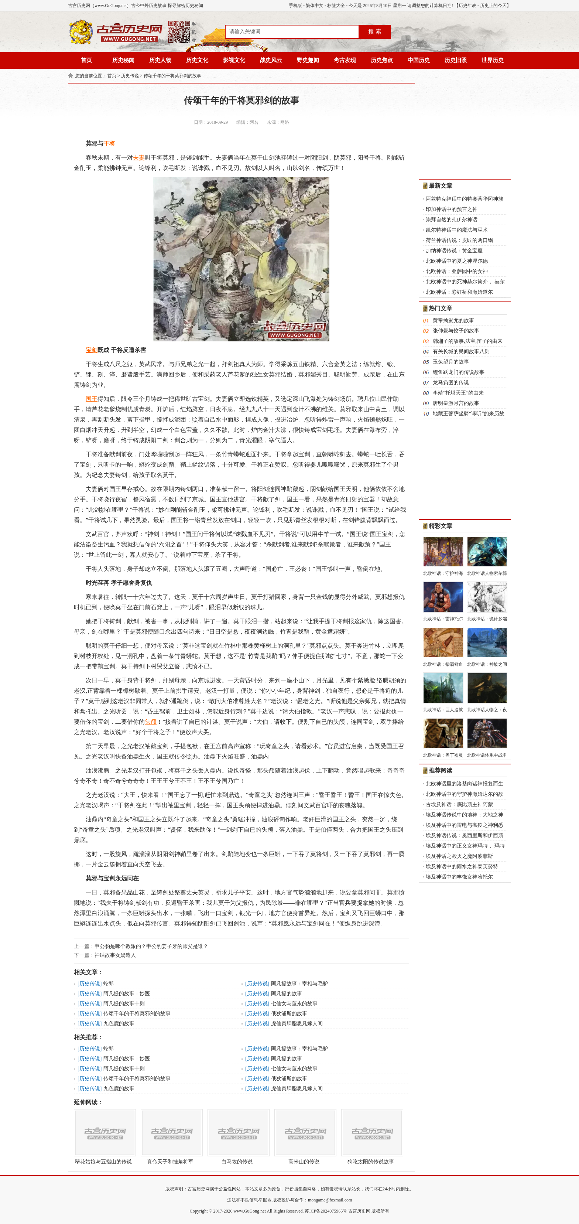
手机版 (295, 5)
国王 (91, 399)
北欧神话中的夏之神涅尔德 (457, 261)
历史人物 (160, 60)
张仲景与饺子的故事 (456, 331)
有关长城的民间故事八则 (461, 351)
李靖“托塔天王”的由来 (458, 393)
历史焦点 (382, 60)
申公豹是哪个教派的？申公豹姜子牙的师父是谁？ (151, 946)
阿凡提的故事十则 (124, 1003)
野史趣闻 (308, 60)
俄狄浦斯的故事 (289, 1013)
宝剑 (91, 350)
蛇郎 (108, 983)
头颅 (151, 722)
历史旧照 (456, 60)
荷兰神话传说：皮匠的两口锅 (459, 240)
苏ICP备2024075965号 (326, 1211)
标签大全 (336, 5)
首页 (86, 60)
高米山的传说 (303, 1137)
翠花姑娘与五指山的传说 (103, 1137)
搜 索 (374, 31)
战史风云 (271, 60)
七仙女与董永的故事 (294, 1003)
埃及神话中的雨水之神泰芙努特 (462, 866)
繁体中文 (314, 5)
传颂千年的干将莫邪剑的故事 (172, 75)
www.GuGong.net (250, 1211)
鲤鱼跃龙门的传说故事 (458, 372)
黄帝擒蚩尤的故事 (453, 320)
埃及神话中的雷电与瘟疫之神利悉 (464, 825)
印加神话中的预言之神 (451, 209)
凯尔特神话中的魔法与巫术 (457, 230)
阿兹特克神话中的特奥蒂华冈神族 (464, 199)
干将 (109, 143)
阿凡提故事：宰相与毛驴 (299, 983)
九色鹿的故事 (118, 1023)
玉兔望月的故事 (451, 362)
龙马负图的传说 (451, 382)
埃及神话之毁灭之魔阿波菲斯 (459, 856)
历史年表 (467, 5)
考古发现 (345, 60)
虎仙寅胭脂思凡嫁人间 (297, 1023)
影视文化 (234, 60)
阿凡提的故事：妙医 (126, 993)
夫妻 (139, 157)
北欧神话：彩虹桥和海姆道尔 (459, 292)
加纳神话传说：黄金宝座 (454, 250)
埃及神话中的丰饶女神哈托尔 (459, 877)
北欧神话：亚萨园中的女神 (457, 271)
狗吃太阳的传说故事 (370, 1137)
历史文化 (197, 60)
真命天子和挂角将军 (170, 1137)
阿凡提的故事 (286, 993)
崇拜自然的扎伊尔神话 (451, 219)
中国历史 (419, 60)
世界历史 (493, 60)
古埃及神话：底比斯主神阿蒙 (459, 804)
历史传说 (130, 75)
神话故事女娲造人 (115, 955)
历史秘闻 (123, 60)
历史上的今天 (493, 5)
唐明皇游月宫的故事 (456, 403)
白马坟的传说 (237, 1137)
